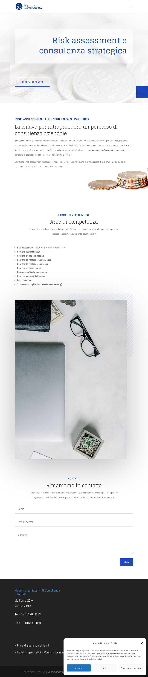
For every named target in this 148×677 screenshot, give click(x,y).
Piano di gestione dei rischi (33, 645)
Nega (105, 667)
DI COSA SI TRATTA (32, 82)
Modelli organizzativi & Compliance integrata (43, 652)
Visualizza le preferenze (131, 667)
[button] (141, 643)
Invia (127, 562)
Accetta (78, 667)
